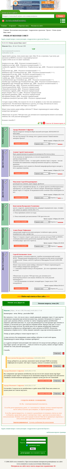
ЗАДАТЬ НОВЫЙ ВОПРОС (16, 21)
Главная (4, 26)
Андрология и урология (37, 30)
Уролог (48, 30)
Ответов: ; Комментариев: (55, 123)
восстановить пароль (38, 453)
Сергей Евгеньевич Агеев (22, 254)
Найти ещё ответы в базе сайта (33, 296)
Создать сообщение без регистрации (41, 422)
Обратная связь (23, 26)
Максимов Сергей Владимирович (25, 182)
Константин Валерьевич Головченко (26, 206)
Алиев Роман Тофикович (22, 230)
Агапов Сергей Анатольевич (23, 152)
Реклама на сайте (37, 26)
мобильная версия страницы (56, 432)
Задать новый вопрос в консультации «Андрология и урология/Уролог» (25, 39)
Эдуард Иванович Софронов (23, 130)
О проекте (12, 26)
